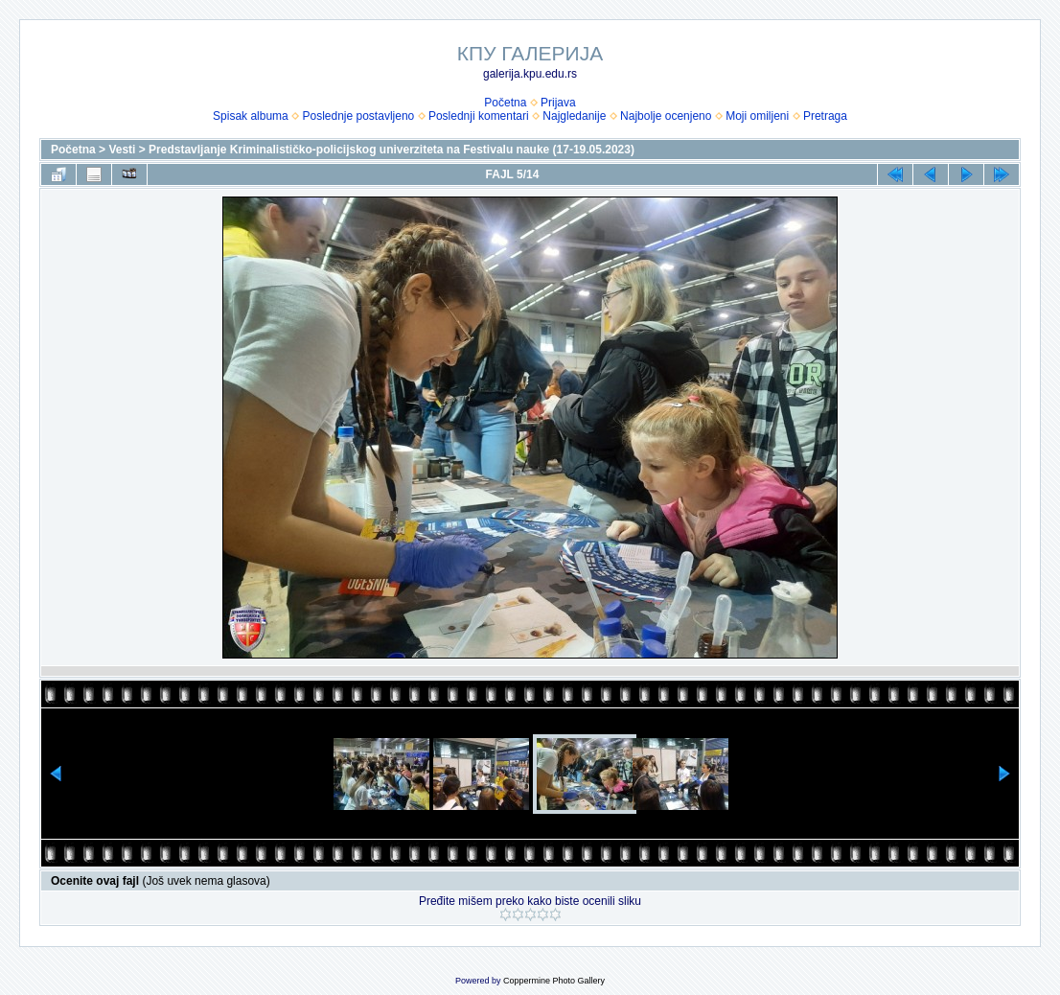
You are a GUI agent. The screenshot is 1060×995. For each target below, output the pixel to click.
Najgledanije (574, 116)
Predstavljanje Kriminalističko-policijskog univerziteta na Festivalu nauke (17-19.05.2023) (391, 149)
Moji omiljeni (757, 116)
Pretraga (825, 116)
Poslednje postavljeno (358, 116)
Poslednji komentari (478, 116)
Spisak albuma (250, 116)
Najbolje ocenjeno (665, 116)
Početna (505, 102)
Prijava (558, 102)
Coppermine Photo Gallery (554, 980)
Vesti (121, 149)
